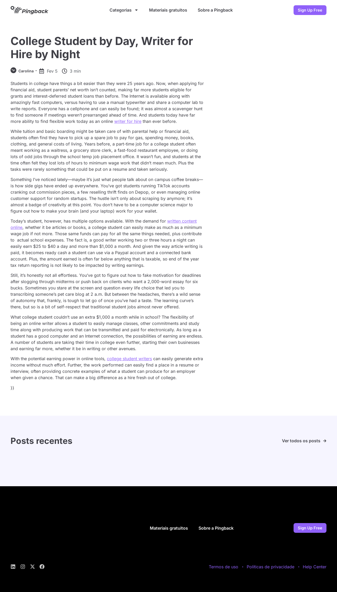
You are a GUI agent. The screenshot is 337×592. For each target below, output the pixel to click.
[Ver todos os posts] (324, 441)
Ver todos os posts (301, 440)
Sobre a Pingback (215, 10)
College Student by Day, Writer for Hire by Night (102, 47)
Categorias (124, 10)
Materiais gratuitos (168, 10)
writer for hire (127, 121)
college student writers (129, 358)
